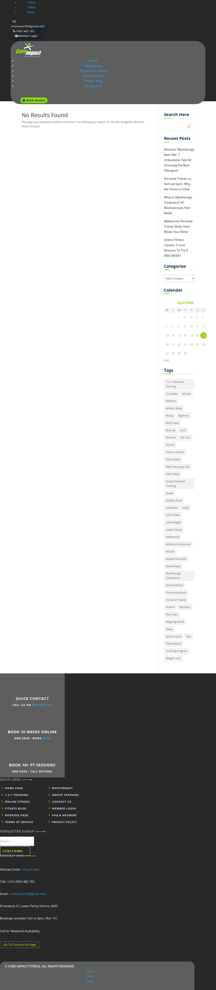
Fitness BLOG (15, 808)
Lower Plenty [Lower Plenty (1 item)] (174, 529)
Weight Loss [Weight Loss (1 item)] (173, 658)
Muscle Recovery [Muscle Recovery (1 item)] (176, 559)
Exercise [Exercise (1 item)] (171, 437)
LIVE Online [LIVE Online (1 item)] (173, 515)
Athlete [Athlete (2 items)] (186, 394)
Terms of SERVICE (19, 822)
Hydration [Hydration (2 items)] (172, 507)
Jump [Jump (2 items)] (185, 507)
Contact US (61, 801)
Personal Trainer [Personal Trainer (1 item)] (176, 600)
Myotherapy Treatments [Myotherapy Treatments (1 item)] (173, 576)
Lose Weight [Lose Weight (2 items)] (173, 522)
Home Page (14, 788)
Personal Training (93, 71)
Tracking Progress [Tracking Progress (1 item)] (177, 651)
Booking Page (16, 815)
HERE (46, 738)
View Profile (31, 869)
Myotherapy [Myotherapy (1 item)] (173, 566)
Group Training (65, 795)
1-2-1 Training (16, 795)
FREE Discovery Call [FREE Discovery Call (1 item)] (177, 467)
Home (93, 61)
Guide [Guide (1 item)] (169, 493)
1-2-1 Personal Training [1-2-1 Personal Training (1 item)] (175, 384)
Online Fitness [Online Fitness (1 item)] (174, 585)
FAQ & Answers (64, 815)
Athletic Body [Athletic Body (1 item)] (174, 408)
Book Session (35, 100)
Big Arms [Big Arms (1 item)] (183, 415)
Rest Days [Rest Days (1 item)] (172, 614)
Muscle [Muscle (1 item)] (170, 551)
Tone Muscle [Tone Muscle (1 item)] (173, 643)
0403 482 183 (25, 31)
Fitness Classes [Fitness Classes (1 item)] (175, 452)
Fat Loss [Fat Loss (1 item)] (185, 437)
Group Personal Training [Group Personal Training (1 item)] (175, 483)
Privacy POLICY (64, 822)
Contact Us (93, 86)
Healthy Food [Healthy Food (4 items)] (174, 500)
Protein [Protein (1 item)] (170, 607)
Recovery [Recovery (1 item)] (184, 607)
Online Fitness (93, 76)
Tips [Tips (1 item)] (188, 636)
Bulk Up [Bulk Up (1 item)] (171, 430)
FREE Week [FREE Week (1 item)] (172, 474)
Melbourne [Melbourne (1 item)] (172, 537)
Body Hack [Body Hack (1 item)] (172, 423)
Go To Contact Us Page (19, 945)
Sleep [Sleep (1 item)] (169, 629)
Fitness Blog (93, 81)
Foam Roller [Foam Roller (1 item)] (173, 459)
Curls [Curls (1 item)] (183, 430)
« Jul (166, 360)
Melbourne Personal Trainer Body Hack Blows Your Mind (178, 226)
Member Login (27, 36)
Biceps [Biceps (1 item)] (170, 415)
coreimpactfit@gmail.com (27, 26)
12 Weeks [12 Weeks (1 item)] (172, 394)
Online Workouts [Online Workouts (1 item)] (176, 592)
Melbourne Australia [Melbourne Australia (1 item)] (178, 544)
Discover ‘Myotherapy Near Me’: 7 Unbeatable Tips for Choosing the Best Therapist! (179, 160)
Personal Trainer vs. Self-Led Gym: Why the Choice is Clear (178, 184)
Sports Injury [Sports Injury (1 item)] (174, 636)
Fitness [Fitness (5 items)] (170, 445)
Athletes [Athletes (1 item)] (171, 401)
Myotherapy (93, 66)
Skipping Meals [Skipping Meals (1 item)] (175, 621)
